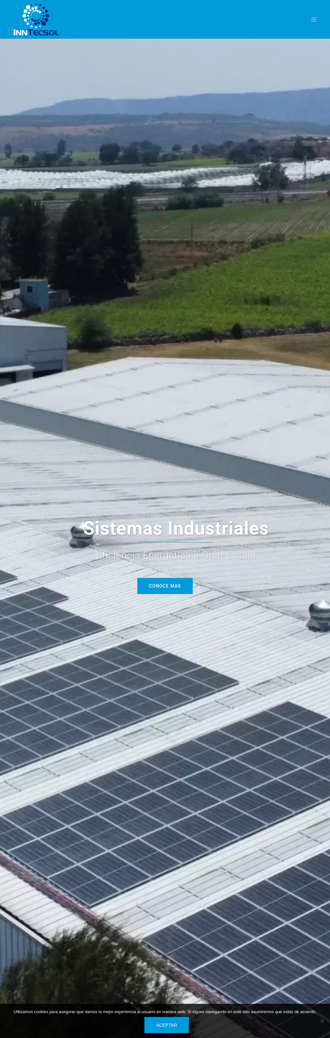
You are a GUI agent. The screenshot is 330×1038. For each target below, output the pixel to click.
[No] (322, 1021)
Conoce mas (165, 586)
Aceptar (166, 1025)
